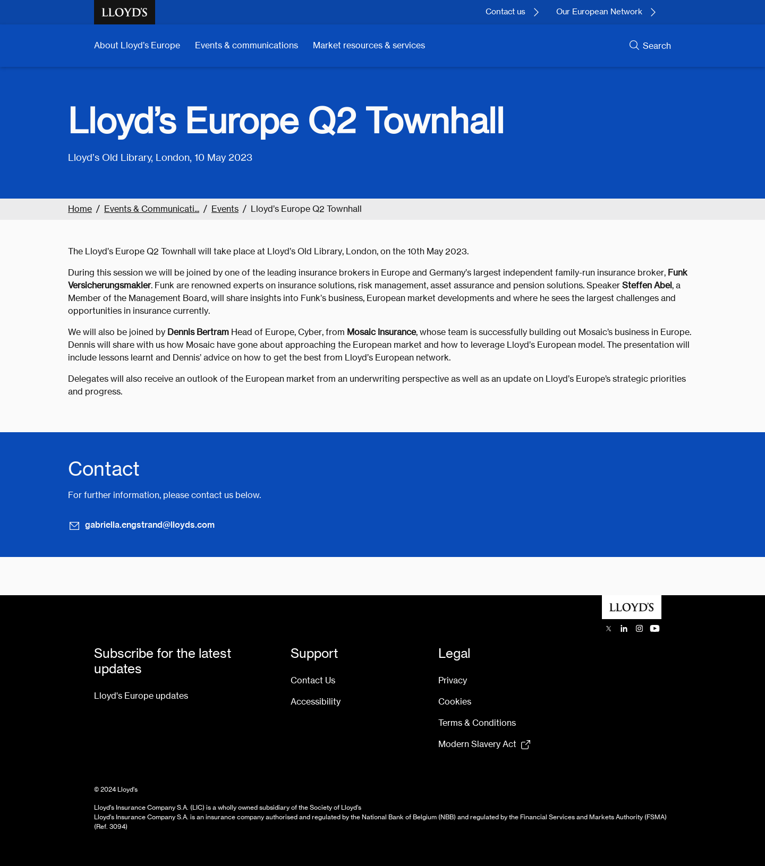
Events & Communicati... (151, 209)
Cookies (454, 701)
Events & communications (246, 45)
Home (80, 209)
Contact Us (313, 680)
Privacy (452, 680)
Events (225, 209)
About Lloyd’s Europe (137, 45)
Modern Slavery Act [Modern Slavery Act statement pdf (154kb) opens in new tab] (477, 744)
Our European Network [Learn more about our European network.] (599, 11)
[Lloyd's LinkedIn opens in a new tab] (624, 628)
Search (657, 46)
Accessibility (316, 701)
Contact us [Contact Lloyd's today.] (505, 11)
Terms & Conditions (477, 722)
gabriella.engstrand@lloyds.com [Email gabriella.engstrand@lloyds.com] (141, 525)
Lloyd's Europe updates (141, 695)
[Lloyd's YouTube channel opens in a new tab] (654, 628)
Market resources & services (369, 45)
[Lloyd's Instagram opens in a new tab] (639, 628)
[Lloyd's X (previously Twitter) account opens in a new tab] (608, 628)
